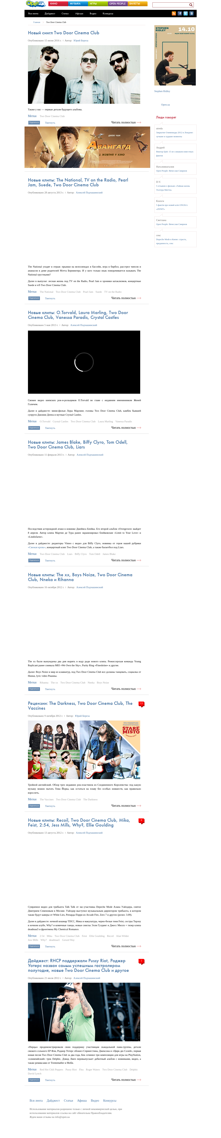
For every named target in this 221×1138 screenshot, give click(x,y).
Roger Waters (93, 1069)
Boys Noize (103, 682)
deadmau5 (54, 940)
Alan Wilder (122, 936)
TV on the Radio (113, 291)
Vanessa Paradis (123, 421)
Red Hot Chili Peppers (51, 1069)
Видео (93, 13)
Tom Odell (94, 554)
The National (46, 291)
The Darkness (90, 799)
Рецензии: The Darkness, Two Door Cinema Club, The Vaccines (80, 705)
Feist (84, 936)
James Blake (109, 554)
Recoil (110, 936)
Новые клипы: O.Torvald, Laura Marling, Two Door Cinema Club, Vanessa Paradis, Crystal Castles (78, 314)
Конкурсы (108, 13)
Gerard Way (68, 940)
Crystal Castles (60, 421)
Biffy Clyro (81, 554)
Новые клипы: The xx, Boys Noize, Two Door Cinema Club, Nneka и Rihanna (80, 577)
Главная (36, 22)
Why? (44, 940)
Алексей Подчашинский (89, 192)
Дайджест (50, 13)
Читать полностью (123, 122)
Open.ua (165, 104)
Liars (69, 554)
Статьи (65, 13)
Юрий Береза (81, 40)
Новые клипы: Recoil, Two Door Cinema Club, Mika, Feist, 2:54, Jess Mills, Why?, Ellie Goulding (79, 822)
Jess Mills (33, 940)
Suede (98, 291)
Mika (49, 936)
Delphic (134, 1069)
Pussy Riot (71, 1069)
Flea (81, 1069)
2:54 (42, 936)
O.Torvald (45, 421)
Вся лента (33, 13)
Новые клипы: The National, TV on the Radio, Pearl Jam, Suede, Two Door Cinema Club (78, 182)
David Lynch (34, 1073)
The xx (54, 682)
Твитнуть (50, 122)
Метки (32, 116)
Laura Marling (105, 421)
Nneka (91, 682)
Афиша (79, 13)
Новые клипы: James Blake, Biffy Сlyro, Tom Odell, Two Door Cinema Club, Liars (78, 444)
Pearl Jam (88, 291)
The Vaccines (47, 799)
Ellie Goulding (97, 936)
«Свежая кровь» (37, 547)
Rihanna (44, 682)
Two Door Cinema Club (56, 22)
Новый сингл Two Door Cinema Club (63, 33)
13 (141, 703)
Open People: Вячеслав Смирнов (171, 170)
